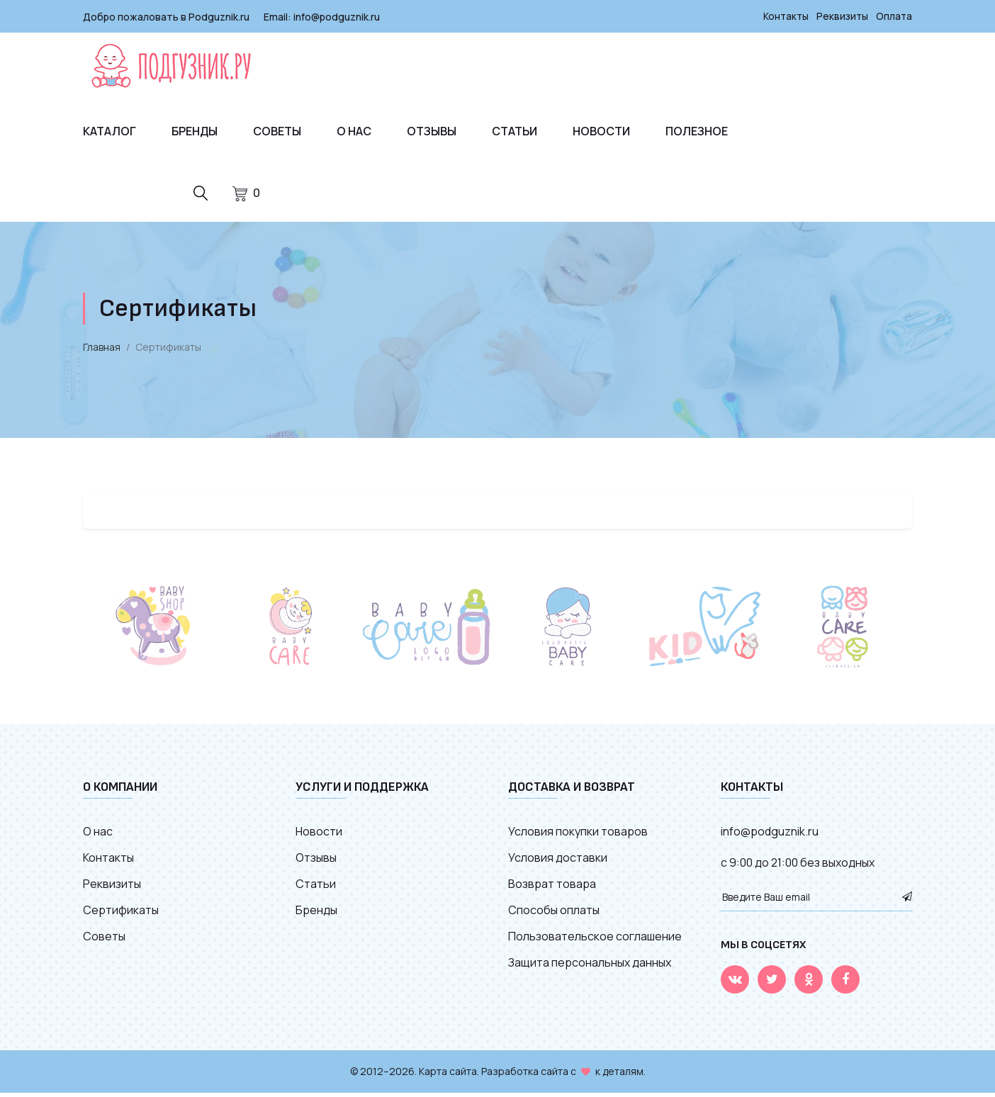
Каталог (109, 130)
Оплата (893, 16)
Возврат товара (552, 888)
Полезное (696, 130)
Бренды (195, 130)
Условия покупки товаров (578, 835)
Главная (101, 351)
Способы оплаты (554, 914)
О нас (354, 130)
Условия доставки (557, 862)
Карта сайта (448, 1075)
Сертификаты (121, 914)
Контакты (783, 16)
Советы (277, 130)
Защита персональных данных (589, 966)
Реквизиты (841, 16)
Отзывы (431, 130)
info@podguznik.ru (336, 16)
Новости (601, 130)
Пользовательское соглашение (595, 940)
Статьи (514, 130)
